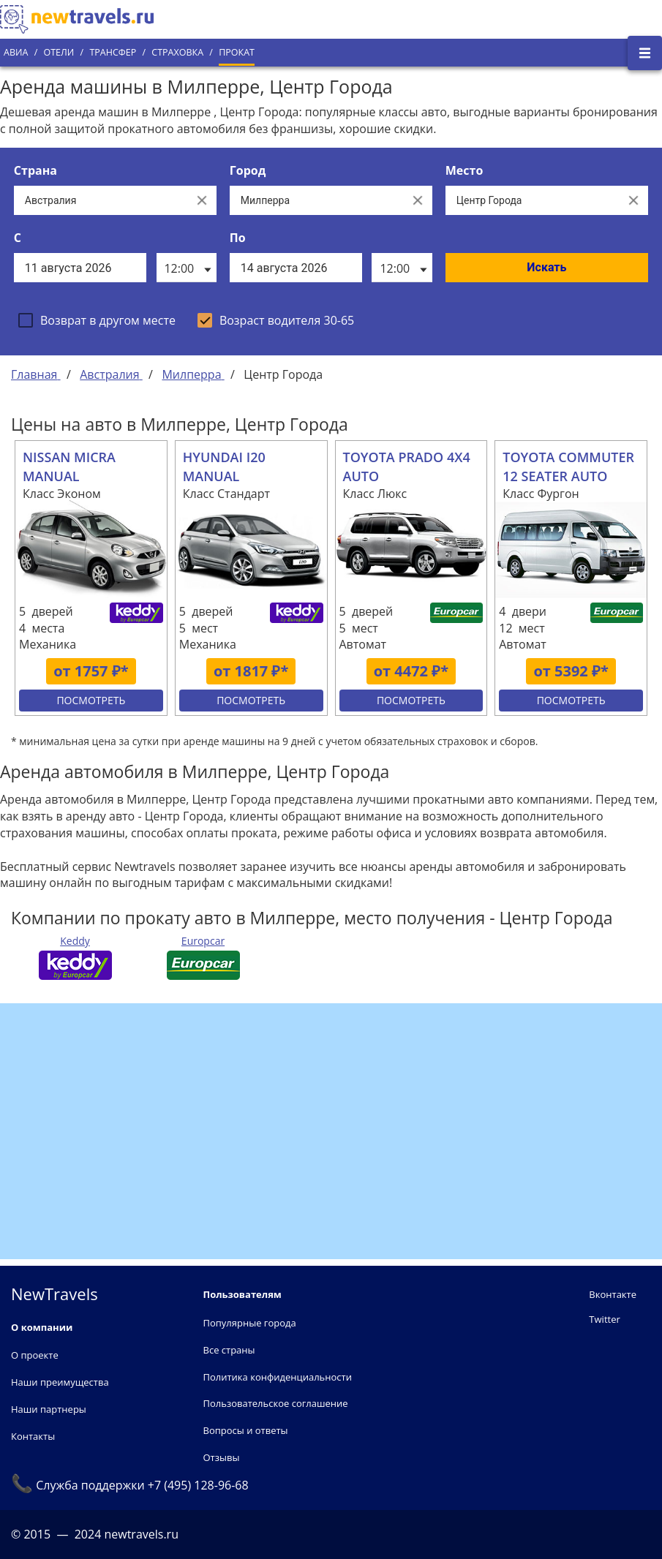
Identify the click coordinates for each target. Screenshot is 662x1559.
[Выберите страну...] (100, 200)
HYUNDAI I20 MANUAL (224, 466)
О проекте (35, 1355)
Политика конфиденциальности (277, 1377)
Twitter (604, 1319)
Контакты (33, 1436)
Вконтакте (612, 1294)
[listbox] (187, 267)
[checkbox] (97, 320)
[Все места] (532, 200)
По (238, 238)
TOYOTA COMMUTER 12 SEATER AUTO (568, 466)
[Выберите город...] (316, 200)
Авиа (16, 52)
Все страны (229, 1349)
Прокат (237, 52)
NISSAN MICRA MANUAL (69, 466)
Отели (58, 52)
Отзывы (221, 1457)
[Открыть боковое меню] (645, 53)
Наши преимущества (60, 1382)
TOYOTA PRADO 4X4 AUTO (406, 466)
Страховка (177, 52)
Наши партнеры (48, 1409)
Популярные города (249, 1322)
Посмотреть (90, 700)
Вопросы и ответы (245, 1430)
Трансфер (112, 52)
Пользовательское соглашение (275, 1403)
